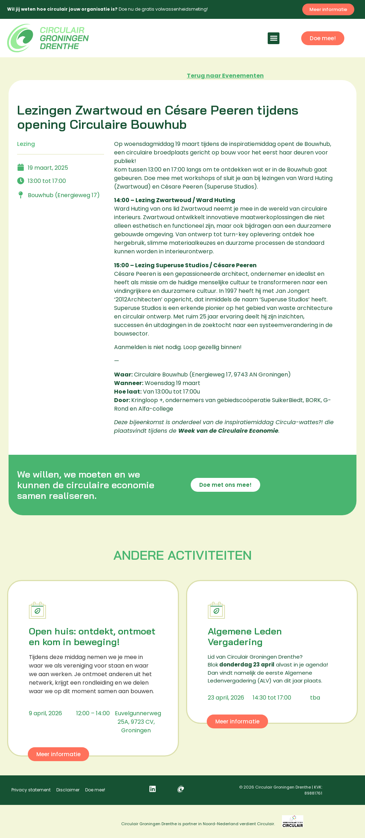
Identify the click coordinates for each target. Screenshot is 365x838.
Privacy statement (31, 790)
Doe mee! (95, 790)
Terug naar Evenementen (225, 76)
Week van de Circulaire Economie (228, 431)
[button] (273, 38)
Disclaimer (67, 790)
